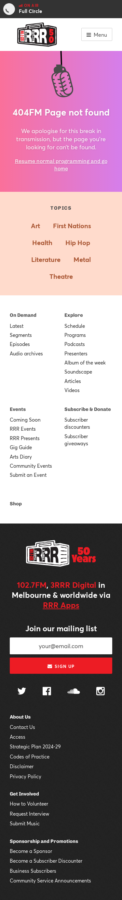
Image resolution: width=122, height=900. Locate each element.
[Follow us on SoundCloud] (73, 692)
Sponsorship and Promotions (44, 841)
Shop (16, 504)
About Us (20, 717)
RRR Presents (25, 438)
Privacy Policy (25, 776)
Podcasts (74, 344)
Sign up (61, 666)
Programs (75, 335)
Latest (16, 326)
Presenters (76, 353)
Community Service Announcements (50, 880)
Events (18, 409)
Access (17, 737)
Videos (72, 390)
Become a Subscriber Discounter (46, 860)
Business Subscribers (33, 871)
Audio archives (26, 353)
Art (35, 225)
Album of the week (85, 362)
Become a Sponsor (31, 851)
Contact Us (22, 727)
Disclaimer (22, 766)
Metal (82, 259)
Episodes (20, 344)
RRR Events (23, 428)
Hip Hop (77, 242)
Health (42, 242)
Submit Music (25, 823)
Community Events (31, 465)
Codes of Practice (29, 756)
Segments (21, 335)
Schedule (74, 326)
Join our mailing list (61, 628)
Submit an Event (28, 475)
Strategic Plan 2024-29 (35, 746)
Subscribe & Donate (87, 409)
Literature (46, 259)
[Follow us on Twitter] (21, 691)
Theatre (61, 276)
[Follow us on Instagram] (100, 692)
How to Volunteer (29, 803)
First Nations (72, 225)
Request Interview (29, 813)
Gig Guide (21, 447)
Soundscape (78, 371)
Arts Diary (21, 456)
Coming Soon (25, 419)
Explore (73, 315)
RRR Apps (61, 605)
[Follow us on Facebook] (47, 692)
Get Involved (24, 794)
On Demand (23, 315)
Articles (72, 381)
